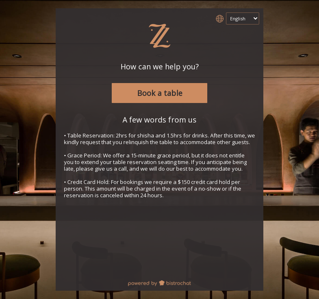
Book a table (159, 93)
